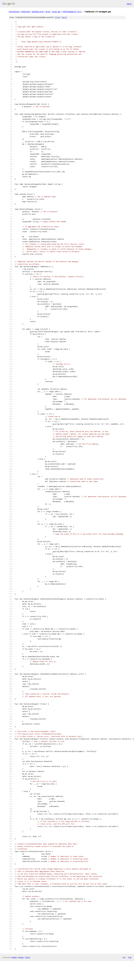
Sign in (129, 4)
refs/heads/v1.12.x (71, 11)
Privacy (21, 957)
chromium (14, 11)
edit (64, 17)
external (25, 11)
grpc (48, 11)
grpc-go (56, 11)
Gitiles (14, 957)
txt (124, 957)
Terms (27, 957)
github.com (38, 11)
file (57, 17)
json (130, 957)
